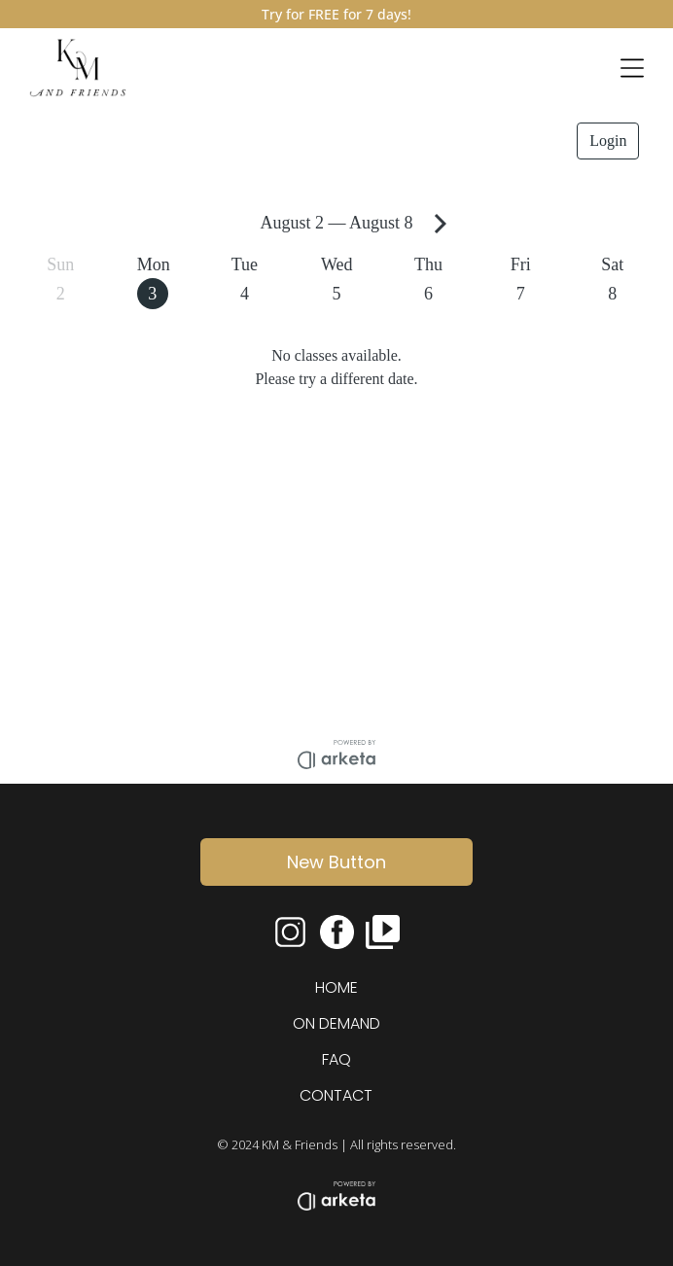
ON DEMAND (336, 1023)
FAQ (336, 1059)
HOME (336, 987)
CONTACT (336, 1095)
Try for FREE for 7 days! (336, 14)
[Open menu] (632, 68)
